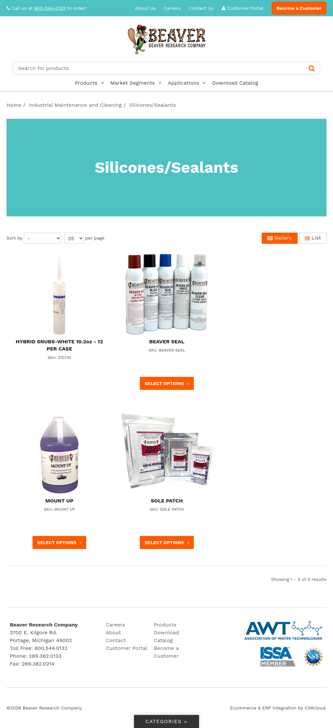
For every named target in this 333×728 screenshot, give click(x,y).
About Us (145, 8)
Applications (183, 83)
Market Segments (133, 83)
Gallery (279, 238)
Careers (172, 8)
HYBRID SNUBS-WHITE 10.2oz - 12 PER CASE (59, 345)
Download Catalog (235, 83)
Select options (167, 383)
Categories (167, 721)
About (113, 632)
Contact (116, 640)
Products (86, 83)
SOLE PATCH (167, 501)
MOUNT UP (59, 501)
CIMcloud (315, 707)
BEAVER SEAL (166, 341)
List (313, 238)
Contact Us (201, 8)
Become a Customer (299, 8)
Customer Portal (242, 8)
